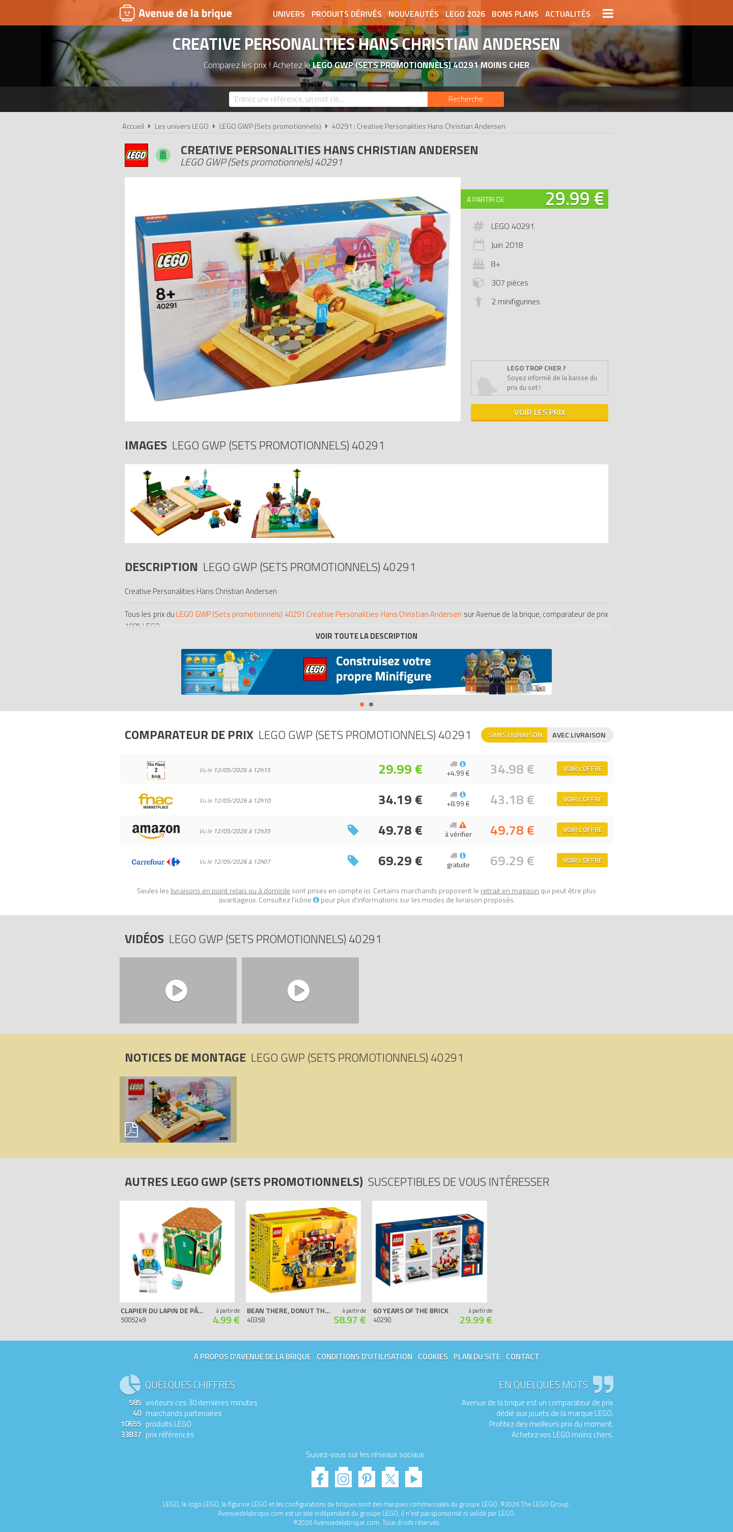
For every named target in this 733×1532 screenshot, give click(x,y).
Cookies (433, 1357)
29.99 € (574, 198)
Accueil (133, 126)
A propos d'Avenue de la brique (252, 1357)
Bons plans (515, 14)
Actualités (567, 14)
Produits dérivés (347, 14)
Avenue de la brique (176, 12)
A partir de (485, 199)
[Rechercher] (466, 99)
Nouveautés (413, 14)
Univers (289, 14)
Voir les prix (540, 412)
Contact (523, 1357)
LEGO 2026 (465, 14)
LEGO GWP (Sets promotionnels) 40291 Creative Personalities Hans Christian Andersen (319, 614)
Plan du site (477, 1357)
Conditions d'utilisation (364, 1357)
